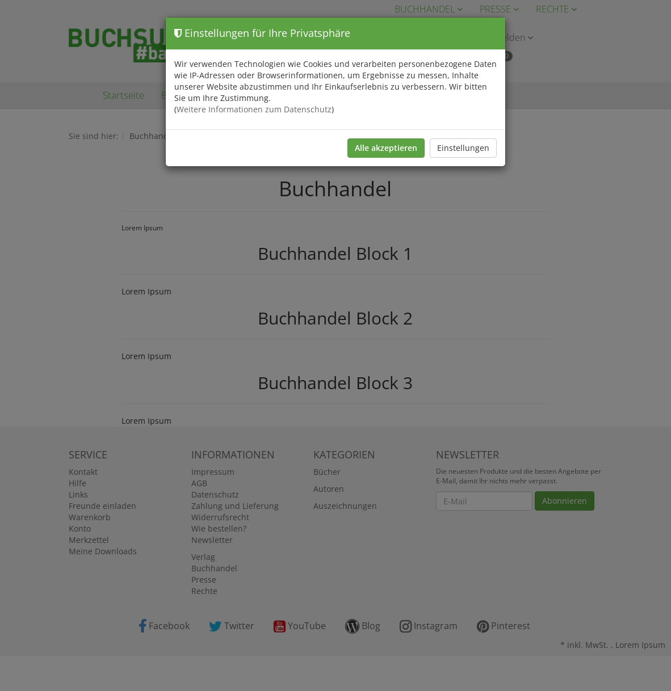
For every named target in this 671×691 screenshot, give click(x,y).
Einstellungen (463, 147)
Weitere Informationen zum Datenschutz (254, 109)
